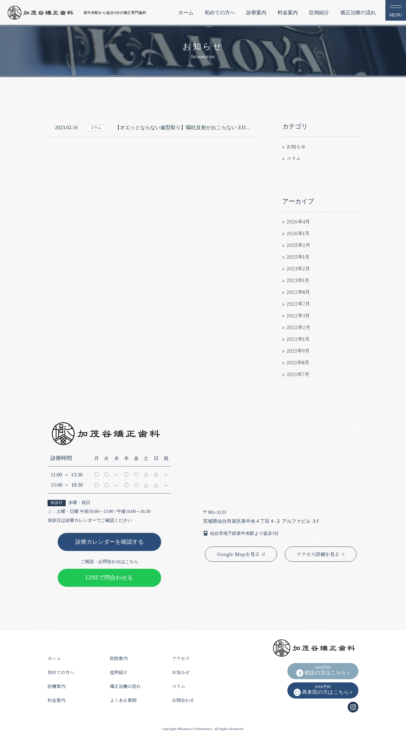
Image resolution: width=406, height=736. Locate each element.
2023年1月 (297, 280)
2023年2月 (298, 268)
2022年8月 (298, 291)
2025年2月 (298, 245)
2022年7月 (298, 303)
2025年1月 (298, 256)
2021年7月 (297, 374)
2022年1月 (298, 338)
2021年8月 (297, 362)
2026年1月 (298, 233)
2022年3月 (298, 315)
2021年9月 (298, 350)
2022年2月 (298, 327)
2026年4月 (298, 221)
